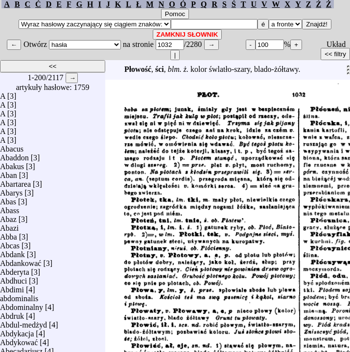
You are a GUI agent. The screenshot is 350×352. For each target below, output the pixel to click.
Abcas (10, 243)
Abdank (12, 252)
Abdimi (12, 287)
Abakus (12, 164)
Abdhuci (13, 278)
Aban (8, 173)
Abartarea (15, 181)
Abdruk (12, 313)
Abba (8, 234)
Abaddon (14, 155)
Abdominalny (21, 305)
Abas (8, 199)
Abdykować (19, 340)
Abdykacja (17, 331)
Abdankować (20, 261)
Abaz (8, 217)
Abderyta (14, 269)
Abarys (11, 190)
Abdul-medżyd (23, 322)
